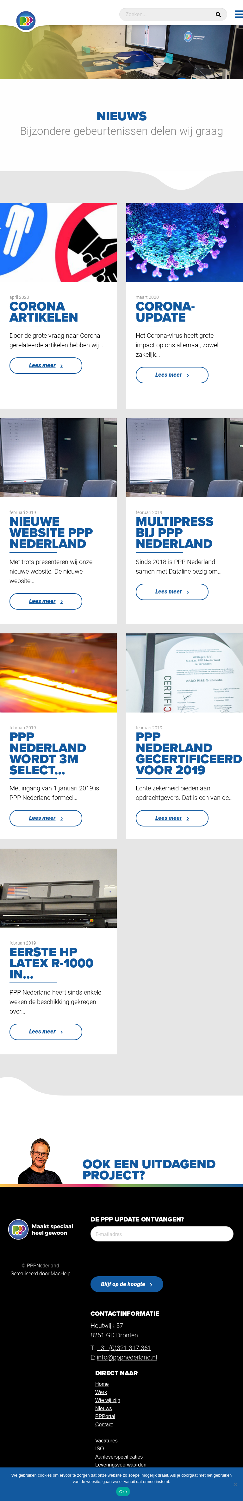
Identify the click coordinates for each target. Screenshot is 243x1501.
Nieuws (103, 1408)
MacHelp (61, 1273)
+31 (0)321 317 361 (124, 1347)
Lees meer (42, 365)
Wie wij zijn (107, 1400)
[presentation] (138, 1259)
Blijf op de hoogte (123, 1284)
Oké (123, 1491)
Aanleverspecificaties (119, 1457)
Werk (101, 1392)
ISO (99, 1448)
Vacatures (106, 1440)
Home (102, 1384)
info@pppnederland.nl (127, 1357)
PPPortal (105, 1416)
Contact (104, 1424)
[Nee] (235, 1484)
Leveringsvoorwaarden (120, 1464)
